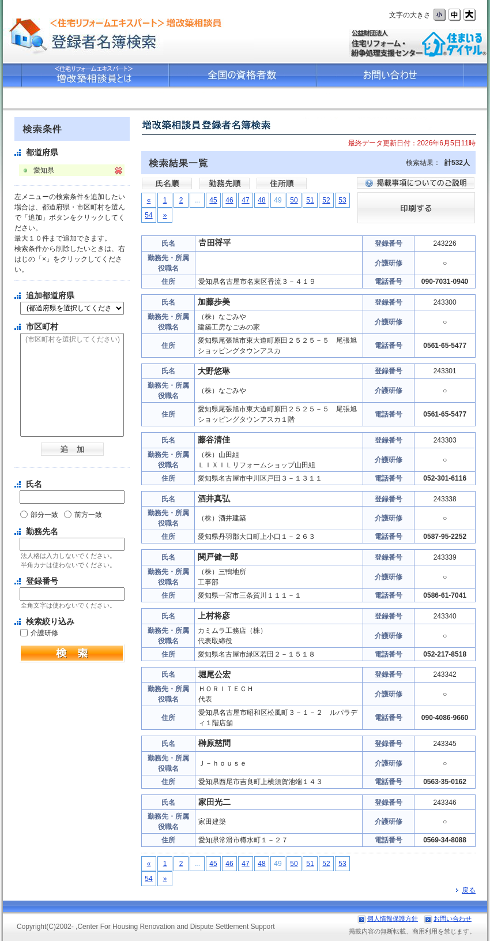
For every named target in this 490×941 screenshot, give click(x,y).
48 (261, 200)
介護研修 (44, 633)
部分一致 (44, 515)
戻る (466, 890)
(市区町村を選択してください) (72, 340)
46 (229, 200)
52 (326, 200)
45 (213, 200)
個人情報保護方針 (392, 918)
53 (342, 200)
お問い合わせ (453, 918)
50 (293, 200)
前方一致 (88, 515)
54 (148, 215)
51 (310, 200)
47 (245, 200)
